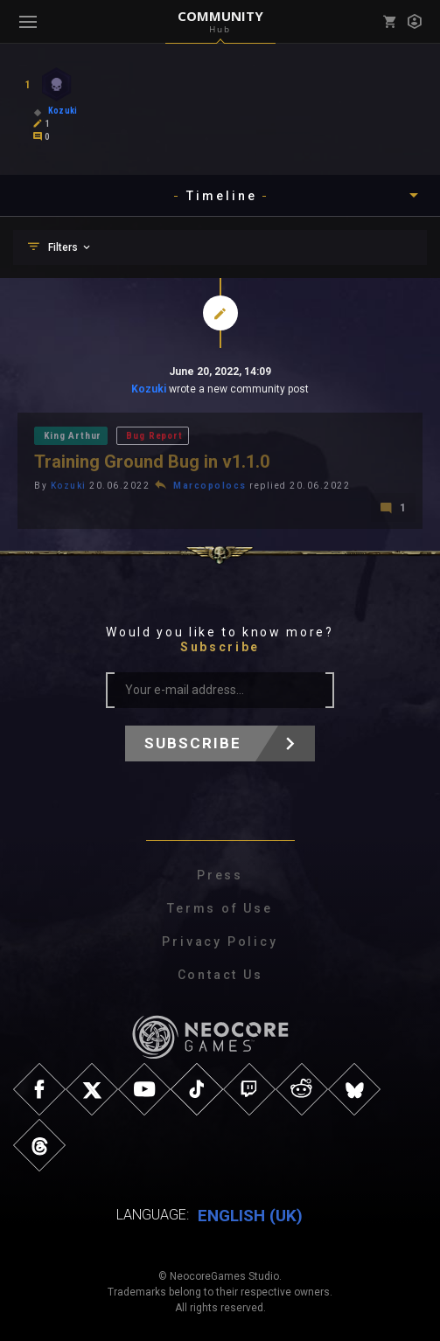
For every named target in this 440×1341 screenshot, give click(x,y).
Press (220, 875)
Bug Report (154, 435)
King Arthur (72, 435)
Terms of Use (220, 908)
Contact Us (220, 975)
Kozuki (148, 389)
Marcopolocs (210, 485)
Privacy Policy (219, 941)
